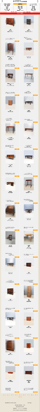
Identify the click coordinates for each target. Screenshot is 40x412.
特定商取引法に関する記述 (10, 402)
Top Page (29, 402)
